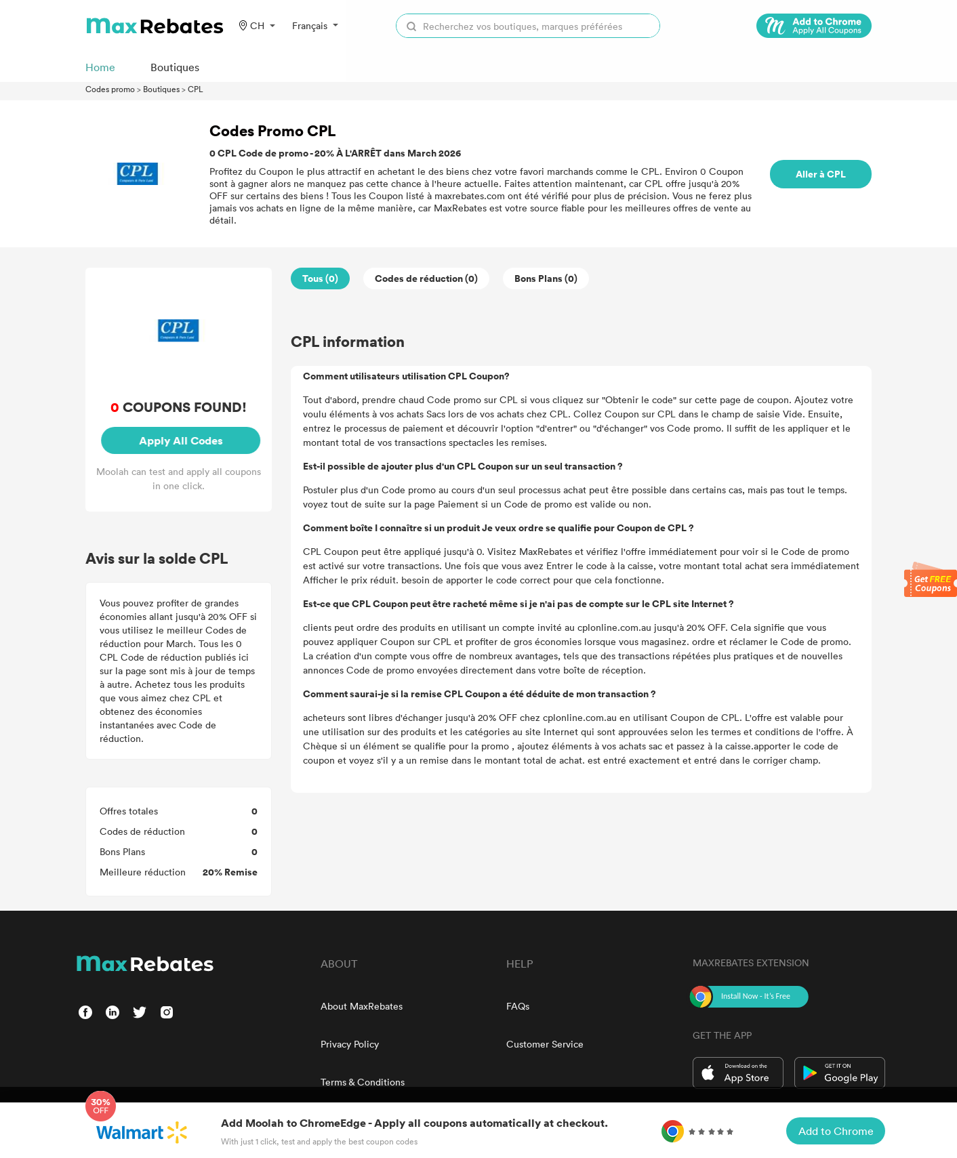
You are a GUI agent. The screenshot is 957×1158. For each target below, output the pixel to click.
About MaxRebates (362, 1005)
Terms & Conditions (363, 1081)
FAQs (517, 1005)
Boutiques (161, 89)
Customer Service (545, 1043)
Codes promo (110, 89)
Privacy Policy (350, 1043)
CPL (195, 89)
